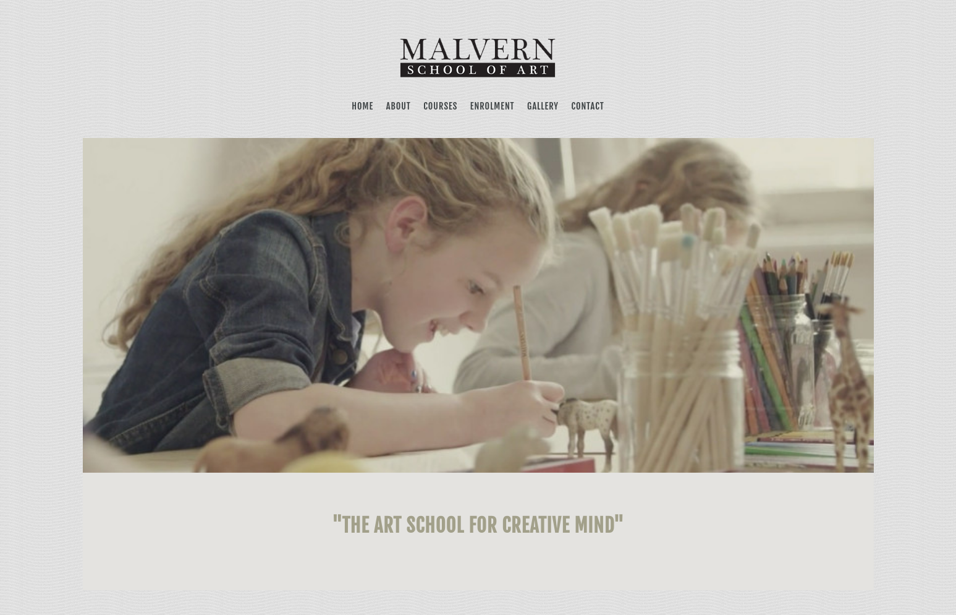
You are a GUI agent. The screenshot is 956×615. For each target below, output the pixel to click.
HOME (362, 106)
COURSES (440, 106)
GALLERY (543, 106)
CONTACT (587, 106)
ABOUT (398, 106)
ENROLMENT (492, 106)
